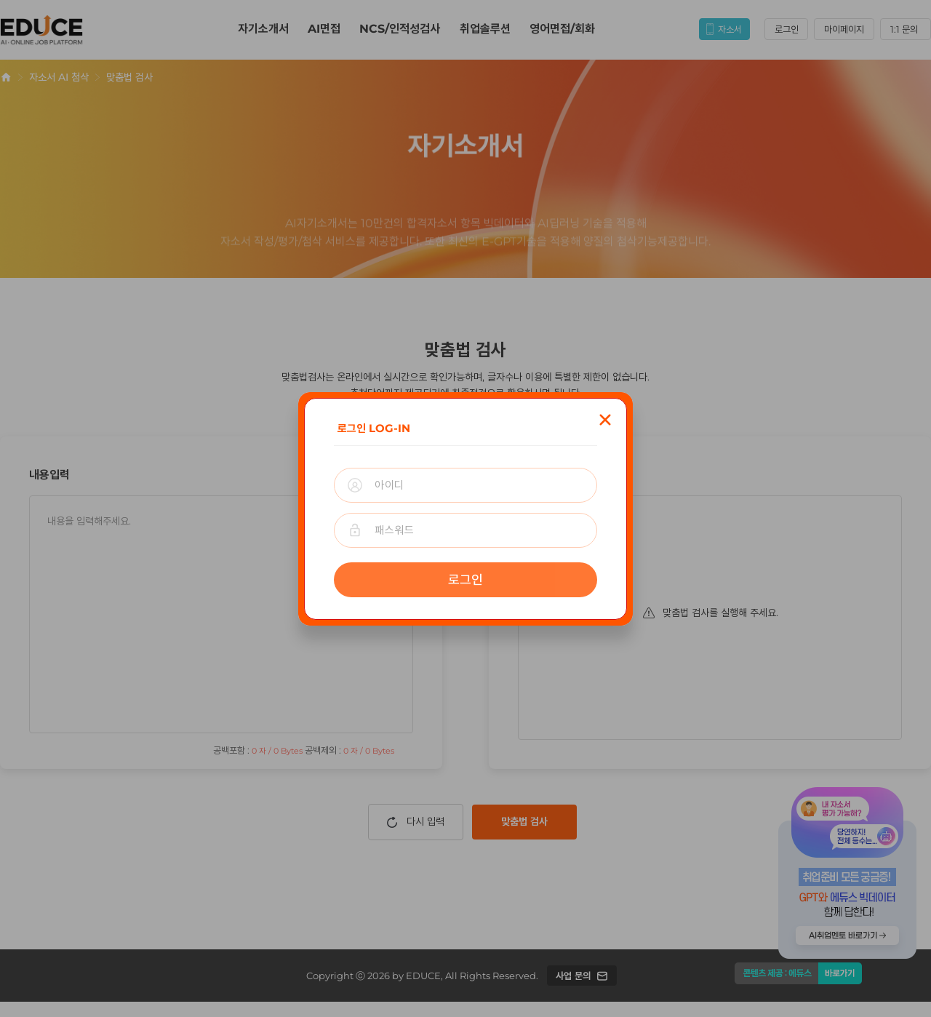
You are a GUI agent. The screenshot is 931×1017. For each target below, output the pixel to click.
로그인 (465, 580)
